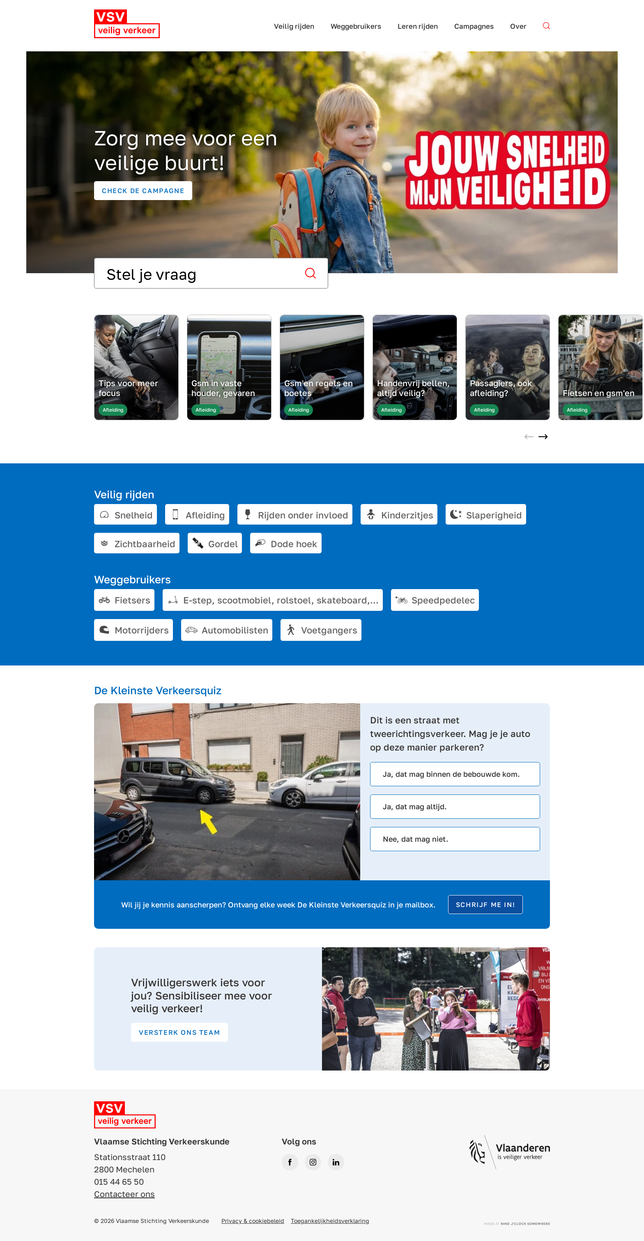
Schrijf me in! (485, 904)
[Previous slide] (529, 437)
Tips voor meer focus (128, 388)
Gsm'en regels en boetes (318, 388)
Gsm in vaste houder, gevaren (223, 388)
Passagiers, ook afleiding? (501, 388)
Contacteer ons (124, 1194)
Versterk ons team (179, 1032)
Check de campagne (143, 190)
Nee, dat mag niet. (415, 838)
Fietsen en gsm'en (599, 393)
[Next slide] (543, 437)
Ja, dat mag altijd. (415, 806)
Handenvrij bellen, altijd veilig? (413, 388)
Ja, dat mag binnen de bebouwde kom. (451, 773)
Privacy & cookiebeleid (252, 1220)
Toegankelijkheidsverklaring (330, 1220)
